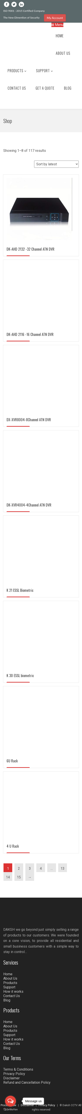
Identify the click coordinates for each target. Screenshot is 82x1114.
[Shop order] (56, 164)
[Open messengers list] (10, 1101)
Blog (68, 88)
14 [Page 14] (8, 877)
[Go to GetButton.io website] (10, 1109)
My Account (55, 18)
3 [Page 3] (30, 868)
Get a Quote (45, 88)
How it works (13, 991)
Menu (57, 25)
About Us (63, 53)
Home (60, 35)
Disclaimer (11, 1078)
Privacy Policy (14, 1074)
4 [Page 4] (41, 868)
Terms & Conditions (18, 1069)
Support (44, 70)
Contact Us (17, 88)
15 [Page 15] (19, 877)
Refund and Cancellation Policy (27, 1082)
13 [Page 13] (63, 868)
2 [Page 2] (19, 868)
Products (17, 70)
